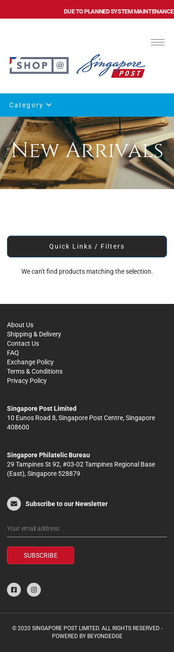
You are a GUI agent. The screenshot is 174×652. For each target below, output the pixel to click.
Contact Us (23, 343)
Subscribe (41, 555)
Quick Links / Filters (87, 246)
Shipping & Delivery (34, 334)
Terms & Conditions (35, 371)
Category (30, 105)
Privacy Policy (27, 380)
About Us (20, 325)
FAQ (13, 352)
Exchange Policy (30, 362)
